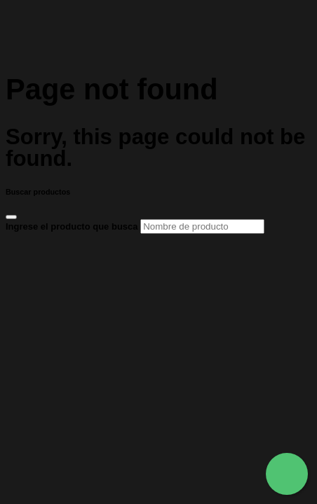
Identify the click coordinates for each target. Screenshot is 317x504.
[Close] (11, 217)
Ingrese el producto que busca (135, 226)
